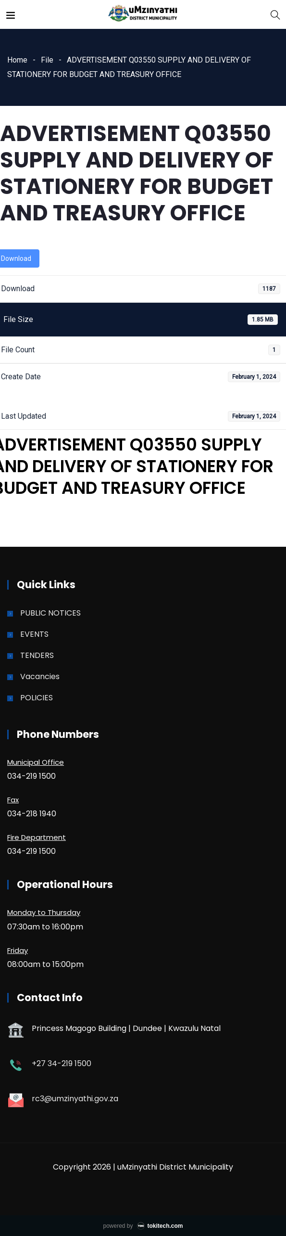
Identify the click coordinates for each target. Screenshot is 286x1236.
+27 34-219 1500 (61, 1063)
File (47, 59)
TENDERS (37, 655)
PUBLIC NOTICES (50, 612)
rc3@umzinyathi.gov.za (75, 1098)
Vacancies (40, 676)
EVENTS (34, 634)
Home (17, 59)
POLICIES (36, 697)
